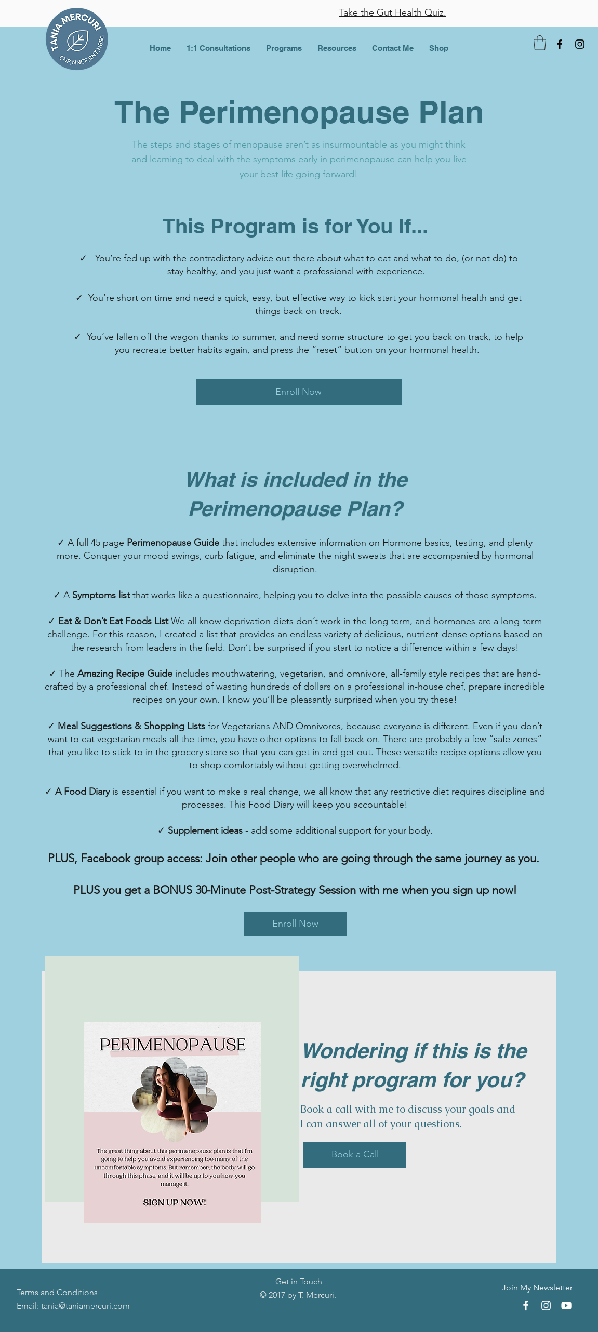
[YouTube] (566, 1305)
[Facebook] (559, 44)
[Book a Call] (354, 1155)
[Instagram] (580, 44)
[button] (218, 48)
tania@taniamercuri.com (85, 1306)
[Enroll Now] (299, 392)
